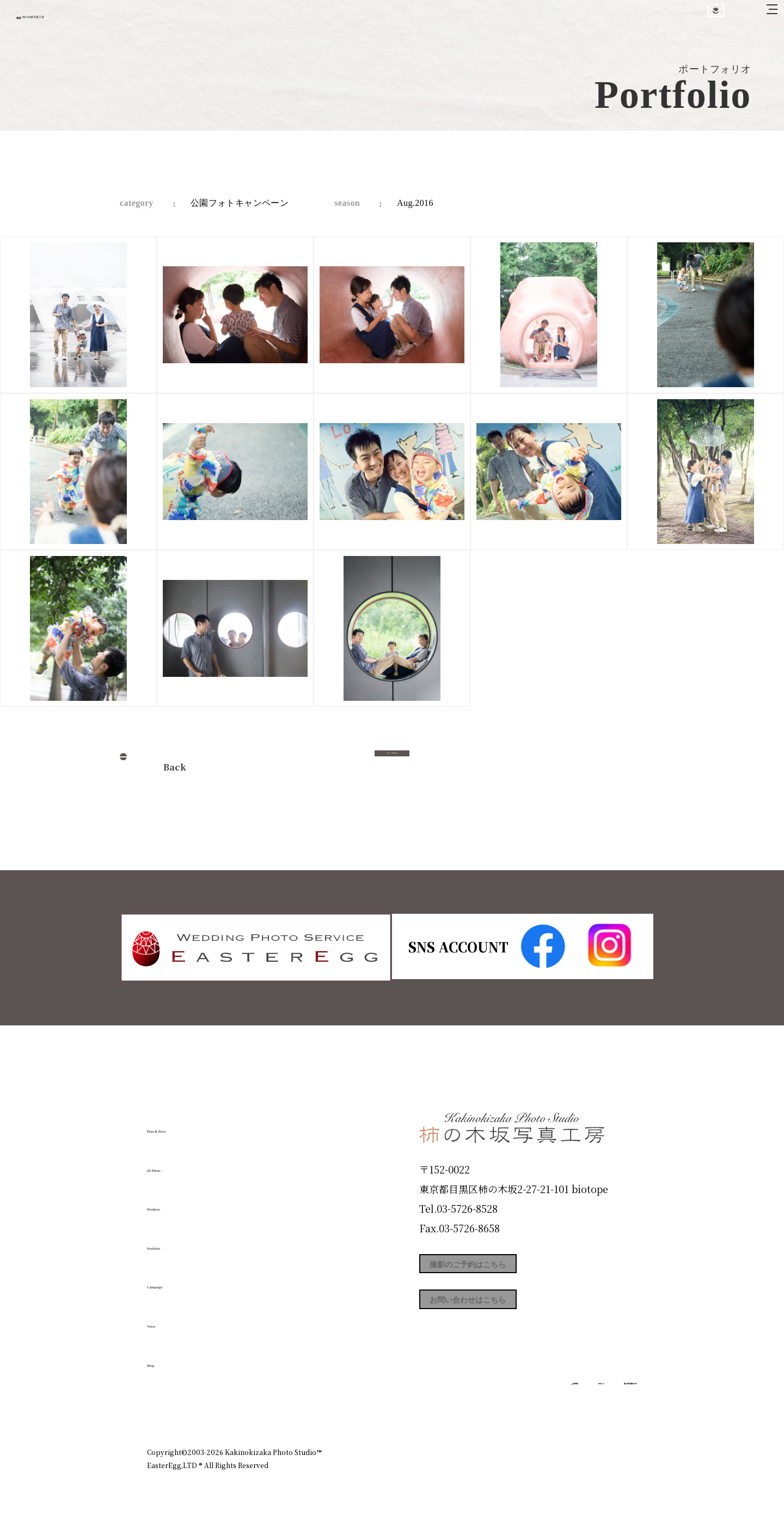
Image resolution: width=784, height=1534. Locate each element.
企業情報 (491, 1405)
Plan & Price (191, 1124)
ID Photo (178, 1164)
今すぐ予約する (392, 763)
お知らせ (541, 1405)
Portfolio (178, 1241)
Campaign (183, 1280)
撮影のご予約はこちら (501, 1269)
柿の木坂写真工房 (98, 21)
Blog (164, 1358)
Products (177, 1202)
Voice (166, 1319)
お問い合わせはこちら (500, 1318)
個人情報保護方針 (606, 1405)
